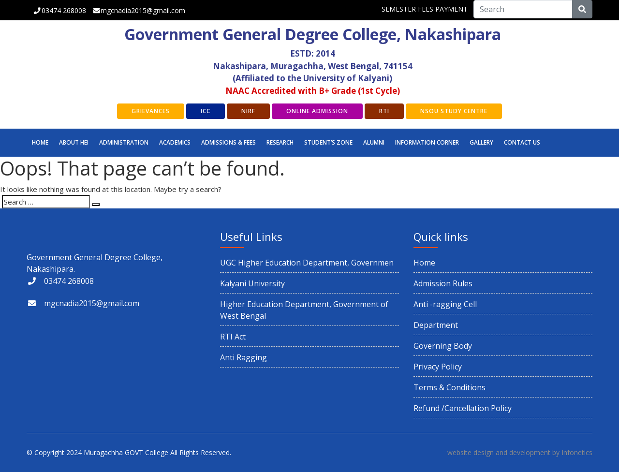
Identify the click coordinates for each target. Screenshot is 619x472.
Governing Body (442, 345)
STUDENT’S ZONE (328, 142)
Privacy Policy (437, 366)
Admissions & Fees (228, 142)
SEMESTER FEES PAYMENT (425, 9)
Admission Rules (442, 283)
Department (435, 325)
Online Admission (317, 111)
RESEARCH (280, 142)
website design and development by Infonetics (519, 452)
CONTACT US (522, 142)
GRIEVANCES (151, 111)
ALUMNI (373, 142)
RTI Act (233, 336)
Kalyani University (252, 283)
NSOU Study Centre (453, 111)
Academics (175, 142)
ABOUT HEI (73, 142)
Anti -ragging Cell (445, 304)
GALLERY (481, 142)
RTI (384, 111)
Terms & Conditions (449, 387)
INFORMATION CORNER (427, 142)
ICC (205, 111)
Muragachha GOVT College (126, 452)
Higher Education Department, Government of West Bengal (304, 310)
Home (40, 142)
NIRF (248, 111)
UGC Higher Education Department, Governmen (307, 262)
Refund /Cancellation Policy (462, 408)
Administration (123, 142)
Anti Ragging (243, 357)
